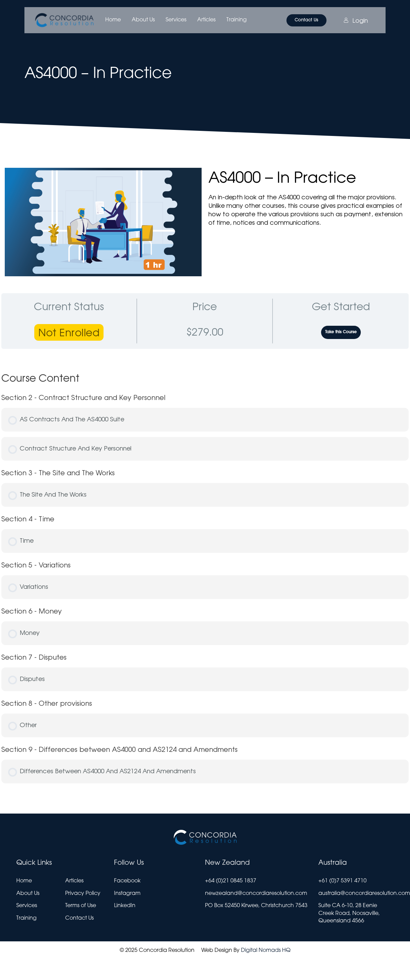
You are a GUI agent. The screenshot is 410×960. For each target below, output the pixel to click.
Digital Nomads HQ (266, 950)
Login (355, 20)
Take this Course (341, 332)
